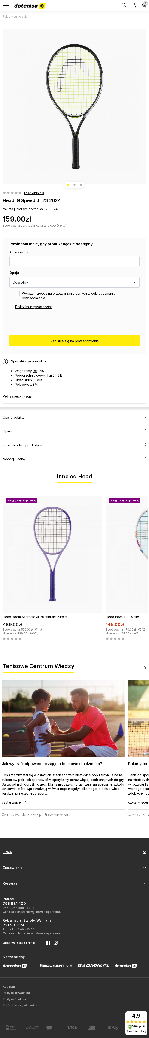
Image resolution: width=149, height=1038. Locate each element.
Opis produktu (74, 417)
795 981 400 (14, 903)
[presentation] (44, 322)
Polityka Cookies (14, 999)
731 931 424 (13, 925)
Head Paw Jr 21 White (122, 617)
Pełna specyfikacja (17, 396)
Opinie (74, 431)
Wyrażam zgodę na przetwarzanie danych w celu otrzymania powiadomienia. (68, 295)
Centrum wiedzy (59, 815)
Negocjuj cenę (74, 459)
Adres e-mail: (20, 252)
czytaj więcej (14, 802)
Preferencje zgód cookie (20, 1005)
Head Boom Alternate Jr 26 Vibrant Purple (35, 617)
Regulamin (10, 986)
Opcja (14, 273)
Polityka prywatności (33, 306)
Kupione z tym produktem (74, 445)
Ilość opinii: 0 (34, 193)
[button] (68, 185)
